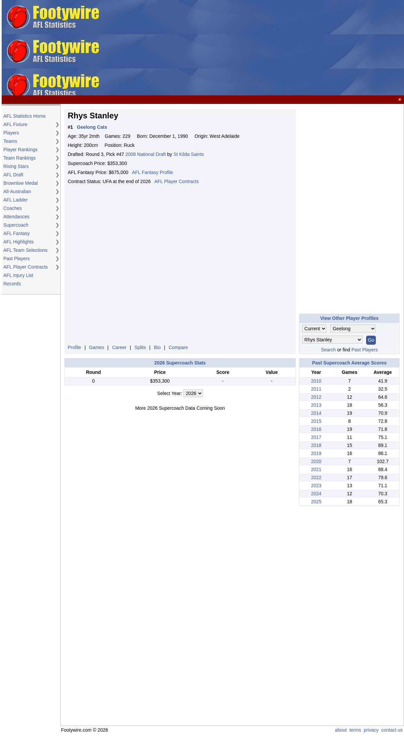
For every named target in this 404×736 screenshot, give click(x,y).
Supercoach (15, 225)
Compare (178, 347)
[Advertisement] (296, 48)
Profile (74, 347)
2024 (316, 493)
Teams (10, 141)
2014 (316, 413)
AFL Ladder (15, 200)
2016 (316, 429)
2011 (316, 389)
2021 (316, 469)
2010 (316, 381)
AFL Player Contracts (25, 267)
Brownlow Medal (20, 183)
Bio (157, 347)
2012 (316, 397)
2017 (316, 437)
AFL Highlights (18, 241)
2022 (316, 477)
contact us (392, 730)
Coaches (12, 208)
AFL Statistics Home (24, 116)
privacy (371, 730)
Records (12, 283)
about (341, 730)
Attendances (16, 216)
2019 (316, 453)
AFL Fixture (15, 124)
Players (11, 132)
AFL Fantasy (16, 233)
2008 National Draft (145, 154)
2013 (316, 405)
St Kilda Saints (188, 154)
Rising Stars (15, 166)
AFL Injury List (18, 275)
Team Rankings (19, 158)
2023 (316, 485)
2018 (316, 445)
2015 (316, 421)
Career (119, 347)
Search (328, 349)
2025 (316, 501)
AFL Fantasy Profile (152, 172)
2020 (316, 461)
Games (96, 347)
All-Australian (17, 191)
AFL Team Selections (25, 250)
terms (355, 730)
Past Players (16, 258)
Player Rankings (20, 149)
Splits (140, 347)
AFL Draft (13, 174)
